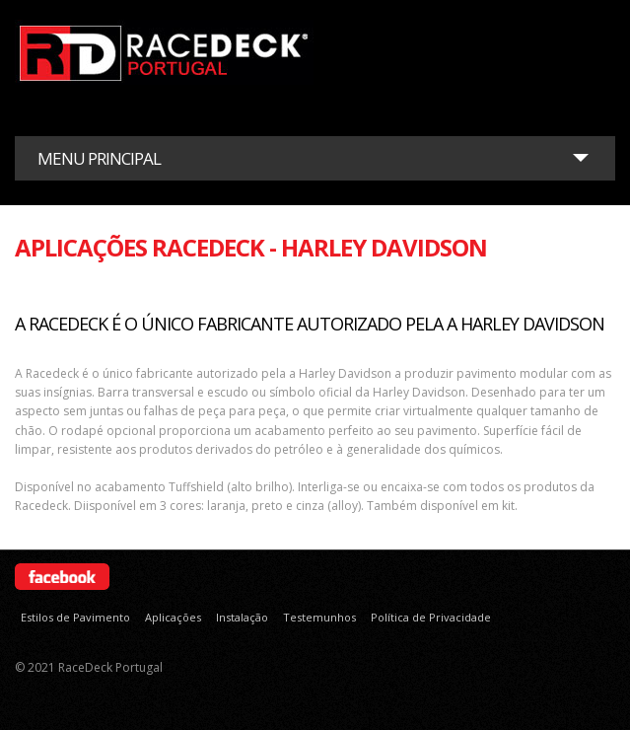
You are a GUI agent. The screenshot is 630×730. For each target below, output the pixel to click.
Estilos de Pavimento (75, 617)
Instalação (242, 617)
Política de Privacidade (431, 617)
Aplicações (173, 617)
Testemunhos (319, 617)
